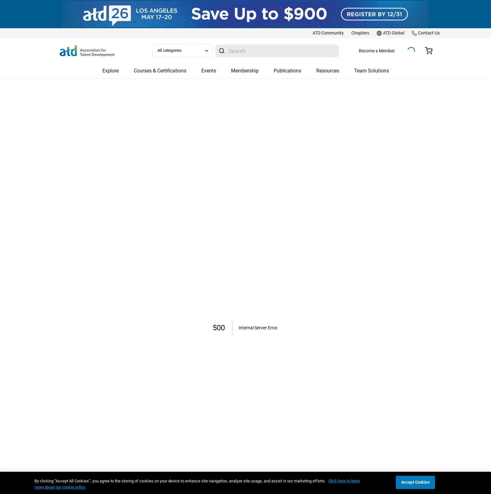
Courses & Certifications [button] (160, 71)
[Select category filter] (182, 51)
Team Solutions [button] (371, 71)
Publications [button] (287, 71)
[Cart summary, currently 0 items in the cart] (431, 51)
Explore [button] (110, 71)
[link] (328, 33)
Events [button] (208, 71)
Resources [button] (327, 71)
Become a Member (377, 50)
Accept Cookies (415, 482)
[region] (245, 483)
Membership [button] (245, 71)
